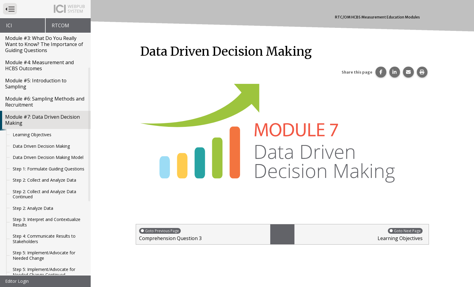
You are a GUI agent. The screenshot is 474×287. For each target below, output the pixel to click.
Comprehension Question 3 (203, 234)
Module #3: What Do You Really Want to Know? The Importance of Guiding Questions (44, 44)
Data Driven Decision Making (41, 146)
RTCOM (60, 25)
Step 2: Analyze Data (33, 208)
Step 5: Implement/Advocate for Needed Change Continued (44, 272)
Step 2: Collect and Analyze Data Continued (44, 194)
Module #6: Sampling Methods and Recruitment (44, 101)
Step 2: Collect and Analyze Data (44, 180)
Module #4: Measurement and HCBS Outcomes (39, 65)
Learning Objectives (32, 134)
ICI (9, 25)
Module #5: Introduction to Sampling (36, 83)
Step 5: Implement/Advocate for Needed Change (44, 255)
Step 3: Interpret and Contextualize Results (46, 222)
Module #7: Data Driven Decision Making (42, 120)
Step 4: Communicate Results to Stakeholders (44, 238)
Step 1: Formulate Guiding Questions (48, 169)
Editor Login (17, 281)
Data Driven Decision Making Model (48, 157)
